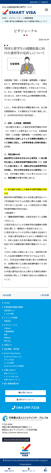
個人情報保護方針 (11, 383)
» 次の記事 (44, 295)
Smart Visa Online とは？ (13, 356)
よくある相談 (9, 313)
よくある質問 (9, 363)
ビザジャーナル (15, 18)
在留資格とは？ (9, 310)
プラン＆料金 (9, 359)
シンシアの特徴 (10, 317)
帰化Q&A (7, 341)
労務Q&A (7, 337)
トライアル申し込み (11, 376)
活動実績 (7, 321)
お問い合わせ (9, 369)
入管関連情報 (28, 18)
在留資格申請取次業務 (13, 307)
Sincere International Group (16, 439)
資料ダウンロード (10, 373)
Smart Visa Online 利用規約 (14, 366)
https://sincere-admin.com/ (15, 432)
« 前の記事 (6, 295)
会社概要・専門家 (11, 349)
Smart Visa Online (12, 353)
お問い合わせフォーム (12, 379)
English (44, 1)
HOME (4, 18)
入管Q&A (7, 328)
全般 (5, 334)
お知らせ (8, 344)
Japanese (34, 1)
